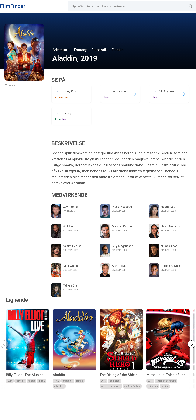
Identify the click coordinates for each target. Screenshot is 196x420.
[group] (27, 349)
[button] (191, 344)
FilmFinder (12, 6)
